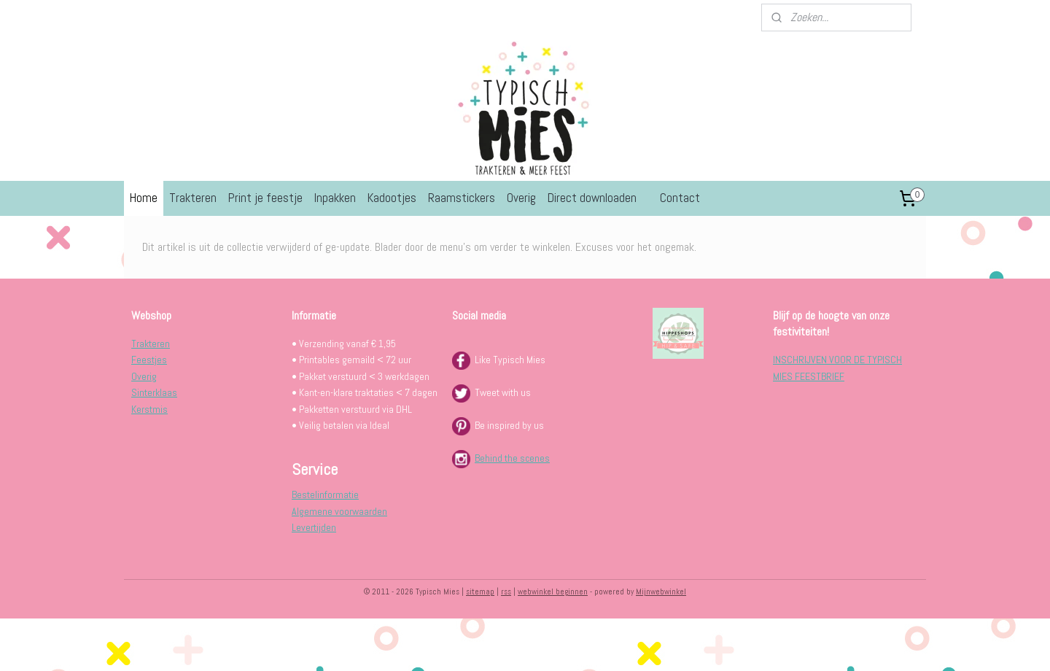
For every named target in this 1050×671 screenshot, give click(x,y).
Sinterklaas (154, 392)
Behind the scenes (512, 458)
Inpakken (335, 198)
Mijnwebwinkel (661, 591)
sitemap (480, 591)
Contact (680, 198)
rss (506, 591)
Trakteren (193, 198)
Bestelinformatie (325, 494)
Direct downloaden (592, 198)
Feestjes (149, 359)
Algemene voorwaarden (339, 511)
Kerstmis (149, 409)
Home (144, 198)
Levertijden (314, 527)
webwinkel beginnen (553, 591)
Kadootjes (392, 198)
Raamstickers (461, 198)
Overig (521, 198)
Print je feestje (265, 198)
